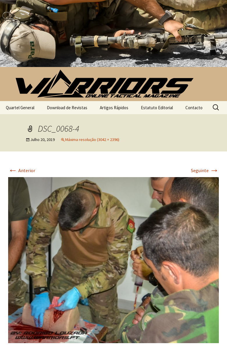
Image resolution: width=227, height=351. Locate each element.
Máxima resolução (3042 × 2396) (92, 139)
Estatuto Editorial (157, 107)
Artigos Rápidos (114, 107)
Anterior (21, 170)
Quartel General (20, 107)
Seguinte (205, 170)
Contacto (194, 107)
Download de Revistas (67, 107)
